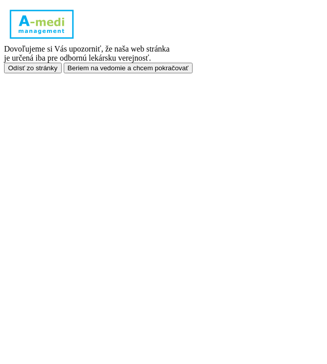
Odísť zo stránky (33, 68)
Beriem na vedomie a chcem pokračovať (128, 68)
